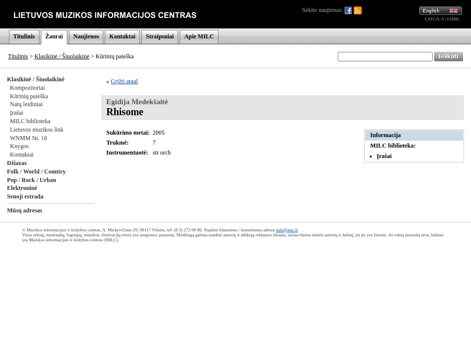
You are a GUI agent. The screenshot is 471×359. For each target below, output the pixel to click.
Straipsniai (160, 36)
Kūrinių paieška (29, 96)
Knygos (19, 146)
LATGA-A (434, 18)
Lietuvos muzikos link (36, 129)
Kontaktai (122, 36)
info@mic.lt (287, 229)
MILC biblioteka (30, 121)
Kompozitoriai (27, 87)
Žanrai (54, 36)
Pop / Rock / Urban (31, 180)
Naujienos (86, 36)
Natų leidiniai (26, 104)
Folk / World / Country (36, 171)
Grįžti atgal (124, 81)
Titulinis (24, 36)
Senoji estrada (25, 196)
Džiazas (16, 163)
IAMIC (454, 18)
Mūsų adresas (24, 210)
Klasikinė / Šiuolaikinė (61, 56)
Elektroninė (22, 187)
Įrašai (16, 112)
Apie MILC (199, 36)
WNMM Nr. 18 (28, 138)
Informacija (385, 135)
